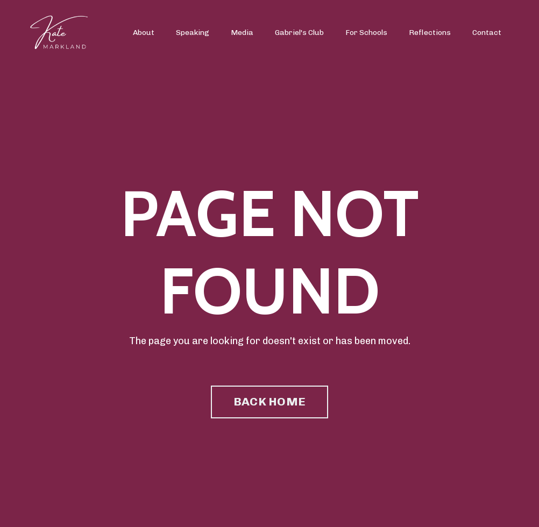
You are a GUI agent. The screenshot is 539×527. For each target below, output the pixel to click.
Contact (486, 32)
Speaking (192, 32)
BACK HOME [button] (269, 401)
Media (242, 32)
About (143, 32)
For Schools (366, 32)
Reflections (430, 32)
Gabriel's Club (299, 32)
